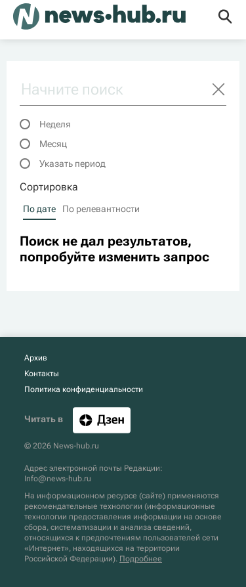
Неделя (55, 124)
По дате (39, 209)
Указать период (72, 163)
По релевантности (101, 209)
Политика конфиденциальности (83, 389)
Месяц (53, 144)
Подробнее (140, 558)
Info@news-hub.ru (57, 478)
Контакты (41, 373)
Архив (35, 357)
